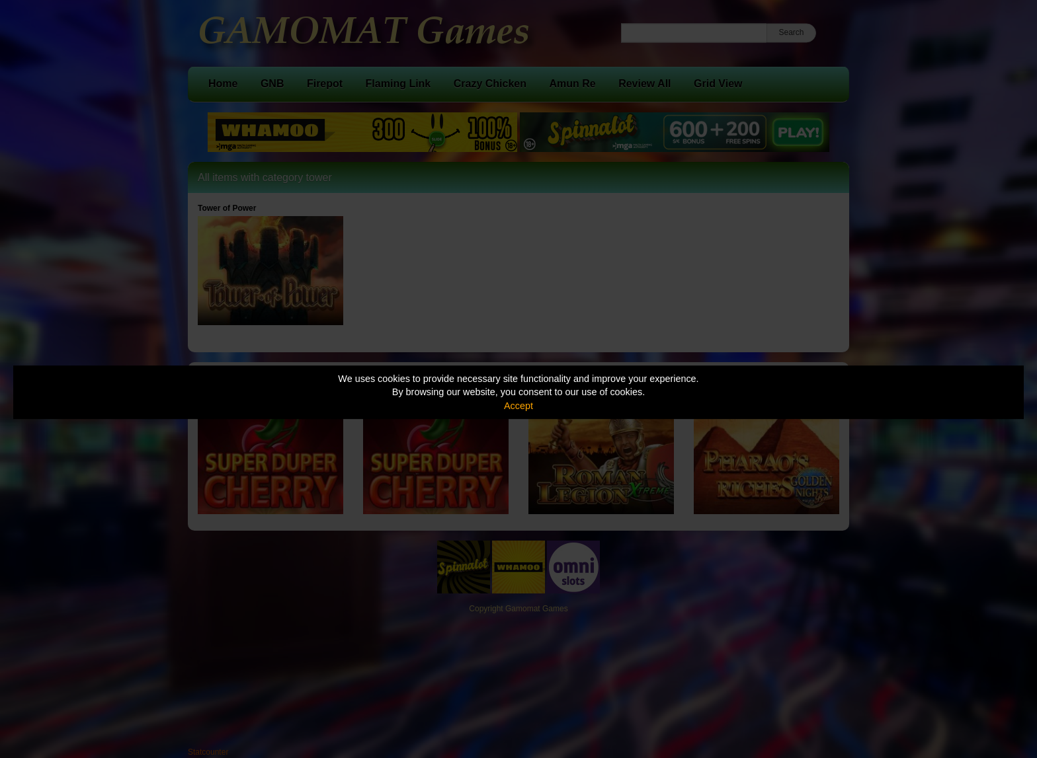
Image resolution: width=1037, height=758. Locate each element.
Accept (518, 405)
